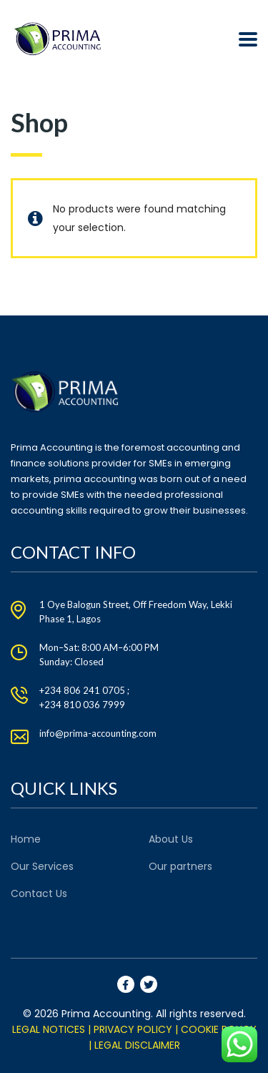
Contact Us (39, 893)
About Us (171, 839)
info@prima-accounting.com (98, 733)
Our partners (180, 866)
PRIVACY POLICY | (136, 1029)
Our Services (42, 866)
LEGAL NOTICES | (51, 1029)
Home (26, 839)
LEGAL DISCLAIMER (137, 1045)
